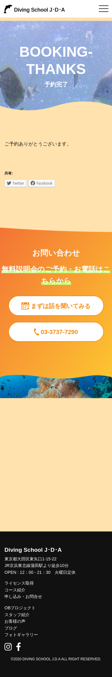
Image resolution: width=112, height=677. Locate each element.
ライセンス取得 (19, 583)
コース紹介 (14, 590)
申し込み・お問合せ (23, 596)
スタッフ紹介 (17, 614)
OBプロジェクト (20, 607)
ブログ (10, 628)
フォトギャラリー (21, 634)
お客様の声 (14, 621)
